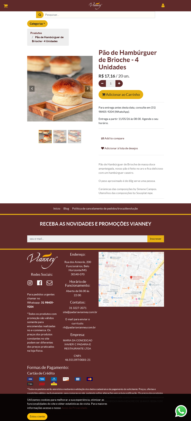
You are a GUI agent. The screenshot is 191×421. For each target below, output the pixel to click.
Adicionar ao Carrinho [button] (121, 94)
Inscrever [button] (155, 238)
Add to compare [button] (112, 138)
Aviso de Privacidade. (74, 407)
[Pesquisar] (40, 14)
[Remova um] (102, 83)
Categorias (36, 23)
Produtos (36, 33)
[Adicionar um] (119, 83)
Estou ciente (37, 416)
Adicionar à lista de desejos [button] (119, 148)
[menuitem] (57, 208)
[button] (32, 88)
